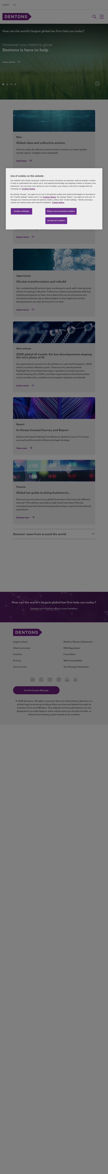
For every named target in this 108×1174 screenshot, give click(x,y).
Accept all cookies (56, 220)
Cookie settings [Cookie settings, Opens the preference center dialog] (21, 211)
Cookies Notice (28, 189)
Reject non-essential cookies (61, 211)
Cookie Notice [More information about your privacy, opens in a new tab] (58, 202)
